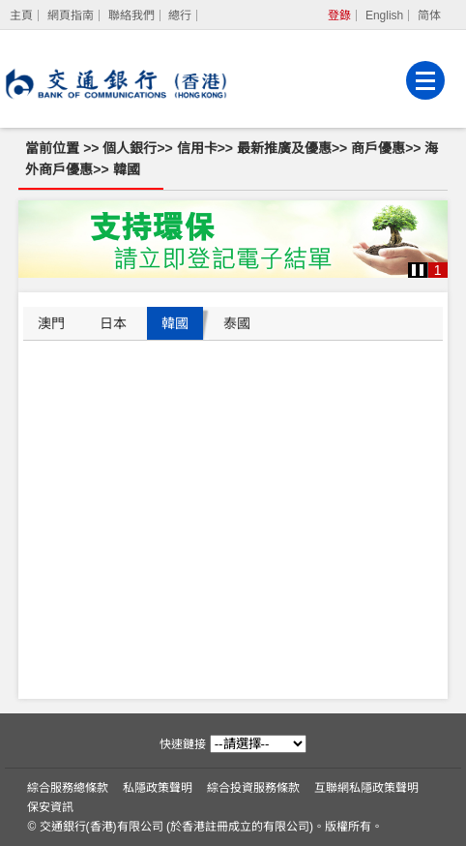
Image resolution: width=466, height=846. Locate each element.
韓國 (126, 169)
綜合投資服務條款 (253, 788)
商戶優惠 (378, 148)
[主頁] (22, 15)
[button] (417, 270)
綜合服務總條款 (67, 788)
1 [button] (438, 270)
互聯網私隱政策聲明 (366, 788)
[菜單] (425, 80)
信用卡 (197, 148)
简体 (429, 15)
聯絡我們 (131, 15)
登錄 (339, 15)
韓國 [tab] (175, 323)
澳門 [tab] (51, 323)
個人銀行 (129, 148)
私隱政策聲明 (157, 788)
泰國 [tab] (236, 323)
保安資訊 (50, 807)
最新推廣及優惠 (284, 148)
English (384, 15)
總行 (179, 15)
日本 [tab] (113, 323)
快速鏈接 (183, 744)
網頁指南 (70, 15)
